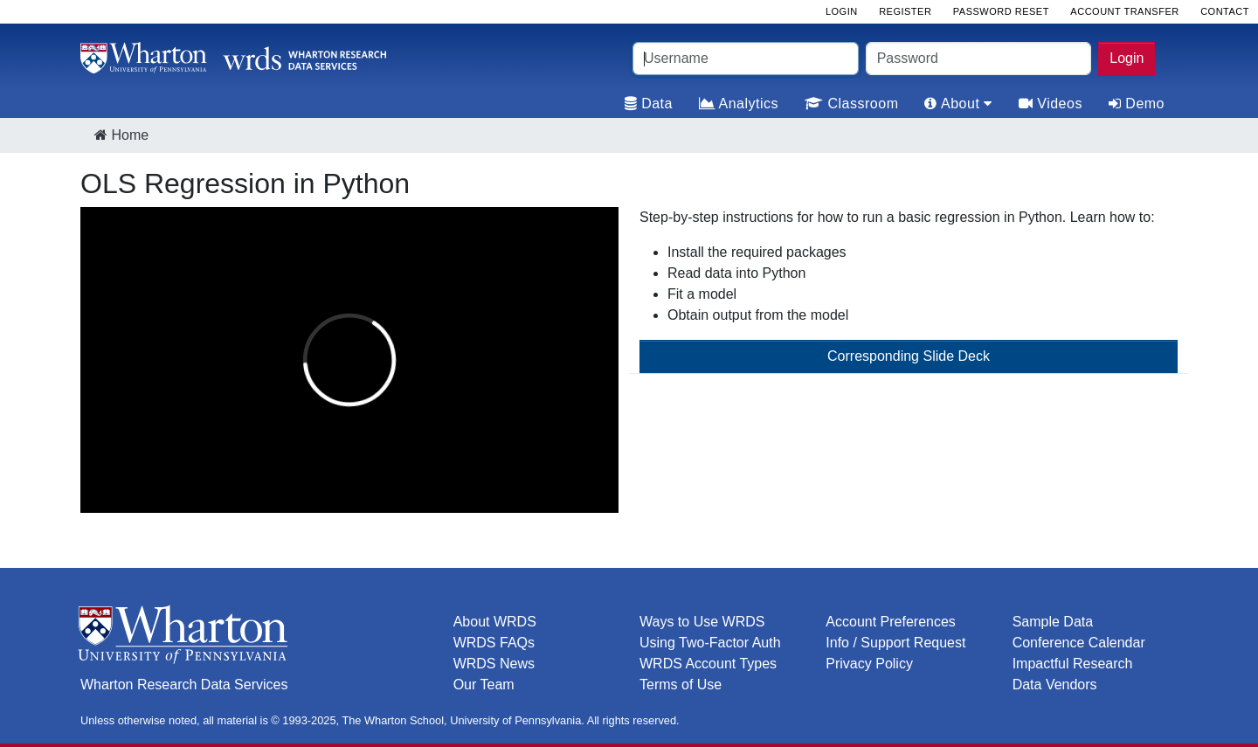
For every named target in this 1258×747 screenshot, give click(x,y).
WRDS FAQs (494, 642)
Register (905, 11)
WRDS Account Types (708, 663)
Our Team (484, 684)
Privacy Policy (869, 663)
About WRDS (494, 621)
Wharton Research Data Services (183, 684)
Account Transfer (1124, 11)
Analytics (738, 103)
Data (649, 103)
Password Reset (1001, 11)
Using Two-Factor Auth (710, 642)
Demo (1137, 103)
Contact (1224, 11)
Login (1126, 58)
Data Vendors (1055, 684)
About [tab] (958, 103)
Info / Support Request (895, 642)
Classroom (851, 103)
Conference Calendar (1079, 642)
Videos (1050, 103)
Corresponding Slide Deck (908, 356)
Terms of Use (680, 684)
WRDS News (494, 663)
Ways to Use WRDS (701, 621)
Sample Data (1053, 621)
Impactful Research (1073, 663)
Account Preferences (891, 621)
